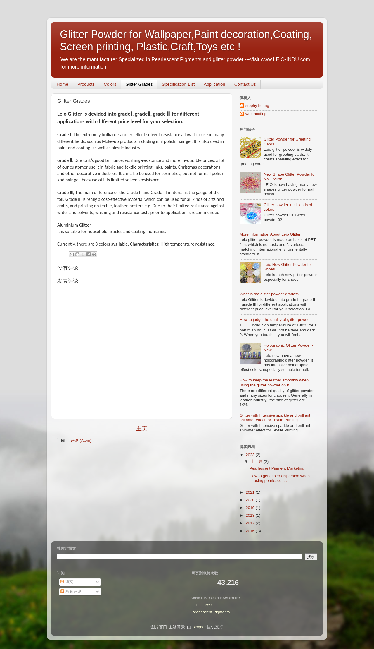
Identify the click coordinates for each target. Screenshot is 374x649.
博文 (66, 582)
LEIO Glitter (201, 605)
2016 (251, 531)
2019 (251, 508)
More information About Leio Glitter (270, 234)
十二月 (257, 461)
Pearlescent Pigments (210, 612)
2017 (251, 523)
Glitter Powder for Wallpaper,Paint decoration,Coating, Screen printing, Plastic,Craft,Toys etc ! (186, 40)
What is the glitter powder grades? (269, 294)
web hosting (255, 114)
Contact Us (245, 84)
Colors (110, 84)
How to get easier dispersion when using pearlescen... (280, 478)
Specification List (178, 84)
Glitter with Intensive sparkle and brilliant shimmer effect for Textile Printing (275, 417)
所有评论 (71, 591)
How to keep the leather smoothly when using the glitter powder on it (274, 382)
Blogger (199, 627)
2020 (251, 500)
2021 (251, 492)
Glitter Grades (139, 84)
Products (86, 84)
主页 (141, 428)
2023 (251, 455)
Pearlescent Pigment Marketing (277, 468)
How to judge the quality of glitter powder (275, 319)
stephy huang (257, 105)
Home (62, 84)
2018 (251, 515)
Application (214, 84)
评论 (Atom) (80, 440)
